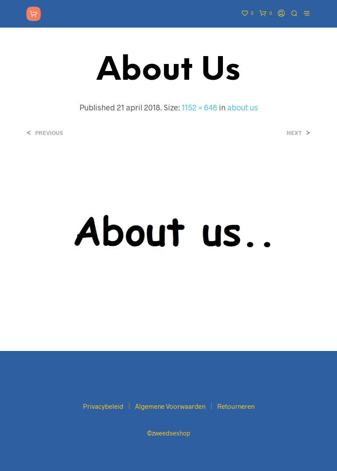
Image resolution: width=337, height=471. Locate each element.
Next (294, 133)
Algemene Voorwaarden (170, 406)
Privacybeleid (103, 406)
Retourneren (236, 406)
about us (242, 107)
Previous (49, 133)
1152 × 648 (199, 107)
